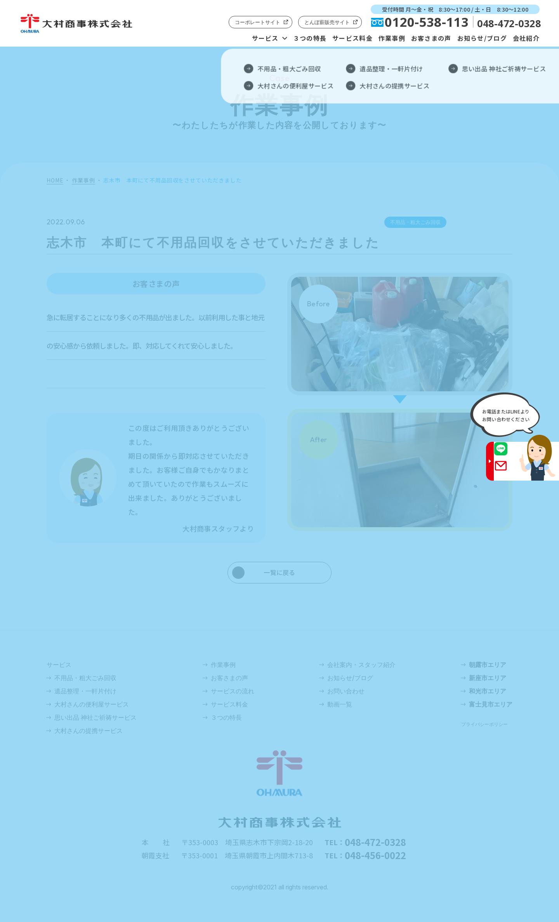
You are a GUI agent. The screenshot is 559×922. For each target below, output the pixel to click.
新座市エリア (487, 678)
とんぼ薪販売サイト (327, 22)
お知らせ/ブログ (482, 38)
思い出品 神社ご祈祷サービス (95, 717)
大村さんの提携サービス (88, 730)
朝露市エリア (487, 664)
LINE (508, 453)
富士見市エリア (490, 704)
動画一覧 (339, 704)
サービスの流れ (232, 691)
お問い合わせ (346, 691)
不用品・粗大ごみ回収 (85, 678)
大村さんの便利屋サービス (91, 704)
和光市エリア (487, 691)
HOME (55, 180)
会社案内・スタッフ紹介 (361, 664)
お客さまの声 (431, 38)
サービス (265, 38)
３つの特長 (309, 38)
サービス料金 (352, 38)
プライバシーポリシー (484, 724)
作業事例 (391, 38)
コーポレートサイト (257, 22)
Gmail (508, 471)
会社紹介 (526, 38)
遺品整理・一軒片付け (85, 691)
